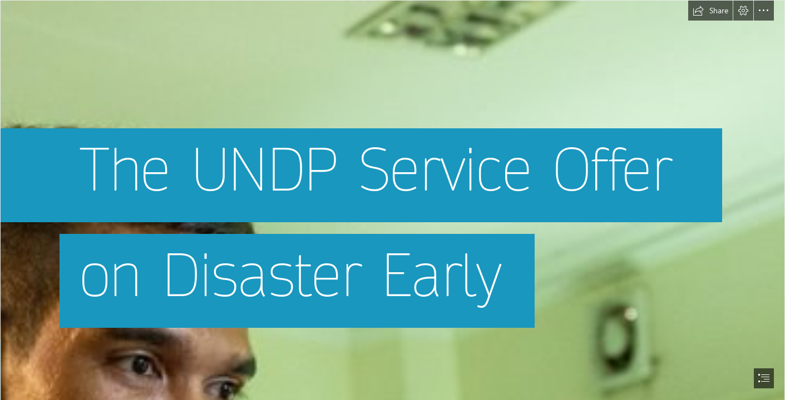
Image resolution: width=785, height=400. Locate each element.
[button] (710, 11)
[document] (392, 200)
